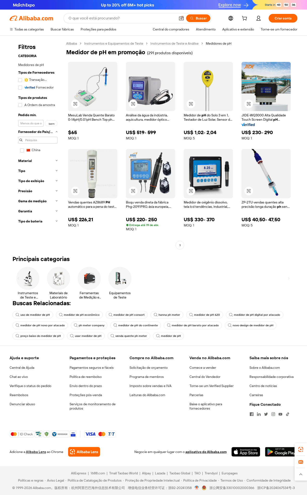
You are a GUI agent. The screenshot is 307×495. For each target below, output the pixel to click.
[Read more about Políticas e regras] (30, 480)
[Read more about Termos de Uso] (230, 480)
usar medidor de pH (85, 336)
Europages (230, 473)
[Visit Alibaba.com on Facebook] (251, 414)
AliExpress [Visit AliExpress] (78, 473)
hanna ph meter (167, 315)
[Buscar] (198, 18)
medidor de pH (168, 336)
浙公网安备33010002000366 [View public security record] (231, 488)
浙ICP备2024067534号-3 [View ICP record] (276, 488)
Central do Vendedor (204, 377)
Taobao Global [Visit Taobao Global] (179, 473)
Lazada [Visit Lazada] (160, 473)
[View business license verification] (197, 487)
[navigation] (36, 144)
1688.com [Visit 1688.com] (97, 473)
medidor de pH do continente (135, 325)
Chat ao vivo (19, 377)
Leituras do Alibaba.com (147, 395)
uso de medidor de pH (33, 315)
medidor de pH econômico (79, 315)
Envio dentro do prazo (86, 386)
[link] (301, 449)
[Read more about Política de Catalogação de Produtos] (93, 480)
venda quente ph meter (129, 336)
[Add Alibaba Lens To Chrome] (84, 452)
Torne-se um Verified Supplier (211, 386)
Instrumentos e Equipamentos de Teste (113, 43)
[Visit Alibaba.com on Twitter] (266, 414)
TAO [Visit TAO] (197, 473)
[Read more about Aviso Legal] (54, 480)
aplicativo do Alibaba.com (206, 452)
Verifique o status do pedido (30, 386)
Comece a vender (202, 368)
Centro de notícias (263, 386)
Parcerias (196, 395)
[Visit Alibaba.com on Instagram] (273, 414)
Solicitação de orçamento (149, 368)
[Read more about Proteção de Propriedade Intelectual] (151, 480)
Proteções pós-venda (86, 395)
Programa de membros (147, 377)
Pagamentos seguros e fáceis (92, 368)
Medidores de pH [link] (218, 43)
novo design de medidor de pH (250, 325)
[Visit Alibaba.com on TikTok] (287, 414)
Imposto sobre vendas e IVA (150, 386)
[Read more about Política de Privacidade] (199, 480)
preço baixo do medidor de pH (38, 336)
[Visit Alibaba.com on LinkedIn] (259, 414)
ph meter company (89, 325)
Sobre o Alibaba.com (264, 368)
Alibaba (71, 43)
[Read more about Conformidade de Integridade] (267, 480)
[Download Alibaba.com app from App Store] (245, 452)
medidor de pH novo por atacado (40, 325)
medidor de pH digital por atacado (254, 315)
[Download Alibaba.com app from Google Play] (281, 452)
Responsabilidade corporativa (271, 377)
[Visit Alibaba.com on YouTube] (280, 414)
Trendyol (211, 473)
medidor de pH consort (127, 315)
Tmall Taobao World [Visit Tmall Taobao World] (123, 473)
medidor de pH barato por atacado (193, 325)
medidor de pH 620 (204, 315)
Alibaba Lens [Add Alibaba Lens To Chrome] (36, 452)
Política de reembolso (86, 377)
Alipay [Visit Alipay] (146, 473)
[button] (181, 18)
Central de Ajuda (22, 368)
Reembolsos (19, 395)
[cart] (245, 19)
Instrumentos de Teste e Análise (174, 43)
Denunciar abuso (22, 404)
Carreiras (256, 395)
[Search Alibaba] (122, 18)
